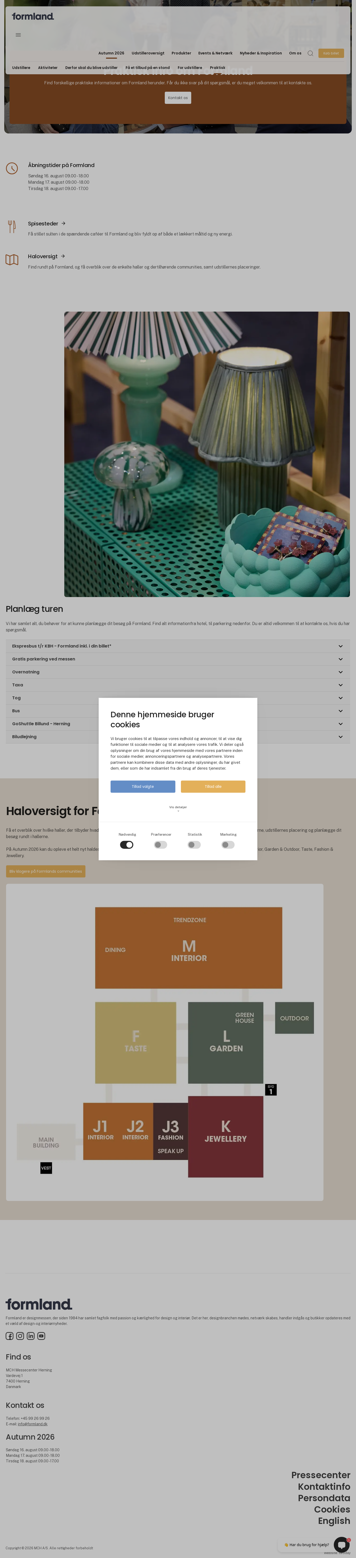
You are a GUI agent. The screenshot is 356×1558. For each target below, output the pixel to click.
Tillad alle (213, 786)
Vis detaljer (178, 809)
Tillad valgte (143, 786)
